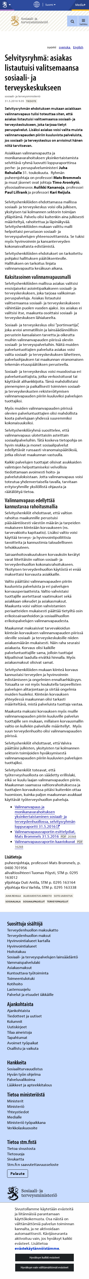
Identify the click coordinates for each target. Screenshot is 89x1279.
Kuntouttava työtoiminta (27, 972)
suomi (52, 47)
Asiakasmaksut (19, 967)
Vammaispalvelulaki (24, 962)
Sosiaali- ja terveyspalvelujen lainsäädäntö (43, 956)
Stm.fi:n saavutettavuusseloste (33, 1164)
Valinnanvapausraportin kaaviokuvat (49, 844)
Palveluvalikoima (21, 1079)
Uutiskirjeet (17, 1026)
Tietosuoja (15, 1153)
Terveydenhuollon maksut (29, 935)
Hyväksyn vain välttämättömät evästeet (44, 1267)
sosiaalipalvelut (34, 901)
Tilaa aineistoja (19, 1032)
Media (80, 5)
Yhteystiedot (18, 1111)
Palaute (17, 1173)
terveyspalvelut (57, 901)
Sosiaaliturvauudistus (25, 1068)
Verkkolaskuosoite (22, 1127)
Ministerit (15, 1100)
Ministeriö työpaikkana (27, 1122)
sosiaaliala (13, 901)
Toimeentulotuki (21, 978)
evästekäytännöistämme (37, 1248)
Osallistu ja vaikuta (22, 1048)
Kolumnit (15, 1021)
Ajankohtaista (18, 1010)
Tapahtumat (17, 1037)
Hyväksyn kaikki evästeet (44, 1257)
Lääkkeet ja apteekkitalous (29, 1084)
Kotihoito (15, 983)
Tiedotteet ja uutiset (25, 1015)
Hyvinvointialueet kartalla (29, 940)
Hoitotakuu (17, 951)
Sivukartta (15, 1158)
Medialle (15, 1116)
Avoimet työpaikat (22, 1042)
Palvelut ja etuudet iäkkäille (30, 994)
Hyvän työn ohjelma (24, 1074)
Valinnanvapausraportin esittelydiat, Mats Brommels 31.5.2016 (45, 834)
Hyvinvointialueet (22, 945)
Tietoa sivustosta (21, 1148)
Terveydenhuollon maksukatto (33, 929)
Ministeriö (16, 1106)
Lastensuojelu (19, 989)
